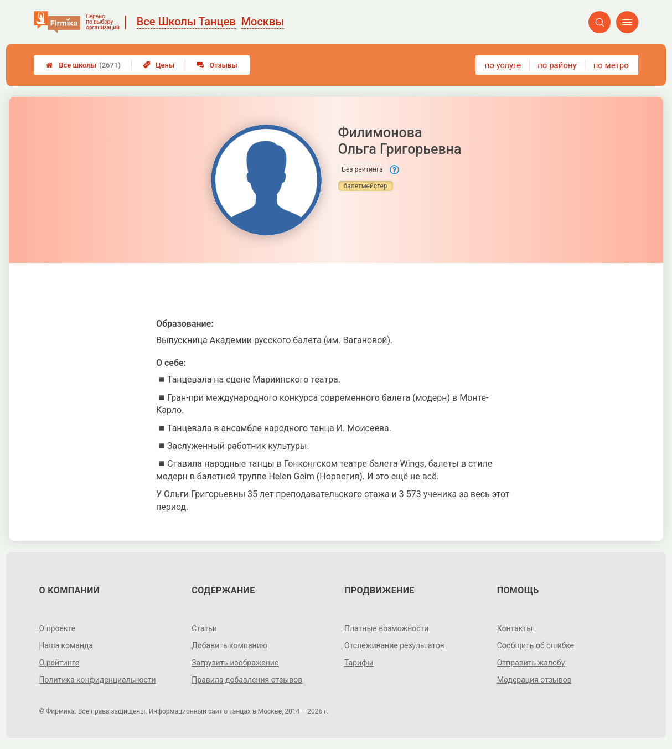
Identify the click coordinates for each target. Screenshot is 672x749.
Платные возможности (386, 628)
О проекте (57, 628)
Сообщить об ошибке (535, 645)
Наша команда (66, 645)
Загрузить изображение (235, 662)
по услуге (503, 65)
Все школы (83, 65)
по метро (611, 65)
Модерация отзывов (534, 679)
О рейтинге (59, 662)
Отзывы (217, 65)
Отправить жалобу (531, 662)
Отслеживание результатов (394, 645)
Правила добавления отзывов (247, 679)
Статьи (204, 628)
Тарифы (358, 662)
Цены (159, 65)
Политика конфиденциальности (97, 679)
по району (556, 65)
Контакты (515, 628)
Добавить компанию (229, 645)
